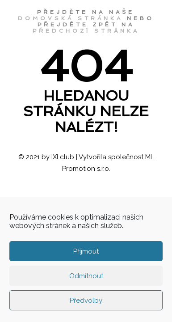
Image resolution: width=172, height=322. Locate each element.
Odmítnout (86, 276)
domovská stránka (70, 18)
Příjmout (86, 251)
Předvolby (86, 301)
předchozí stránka (86, 31)
